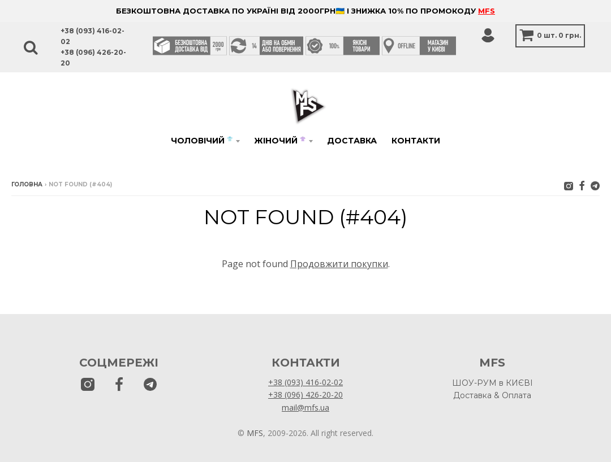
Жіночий (280, 141)
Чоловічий (202, 141)
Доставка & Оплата (492, 395)
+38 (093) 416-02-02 (305, 382)
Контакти (415, 141)
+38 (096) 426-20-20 (305, 394)
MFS (486, 10)
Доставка (352, 141)
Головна (26, 184)
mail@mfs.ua (305, 407)
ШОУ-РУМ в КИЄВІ (492, 383)
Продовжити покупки (339, 264)
